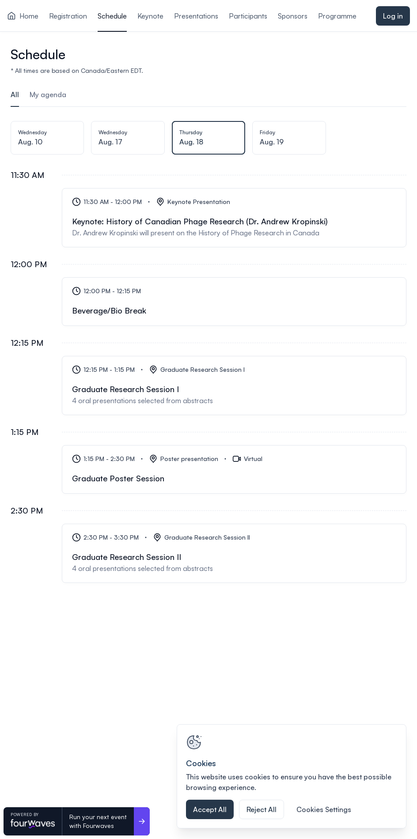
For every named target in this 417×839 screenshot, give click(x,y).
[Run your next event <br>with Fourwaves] (142, 821)
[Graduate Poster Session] (234, 469)
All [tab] (15, 94)
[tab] (47, 140)
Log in (393, 15)
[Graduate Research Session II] (234, 553)
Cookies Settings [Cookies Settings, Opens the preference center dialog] (323, 809)
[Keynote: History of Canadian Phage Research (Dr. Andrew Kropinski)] (234, 218)
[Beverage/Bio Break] (234, 301)
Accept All (210, 809)
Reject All (261, 809)
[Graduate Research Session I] (234, 385)
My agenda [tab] (48, 94)
